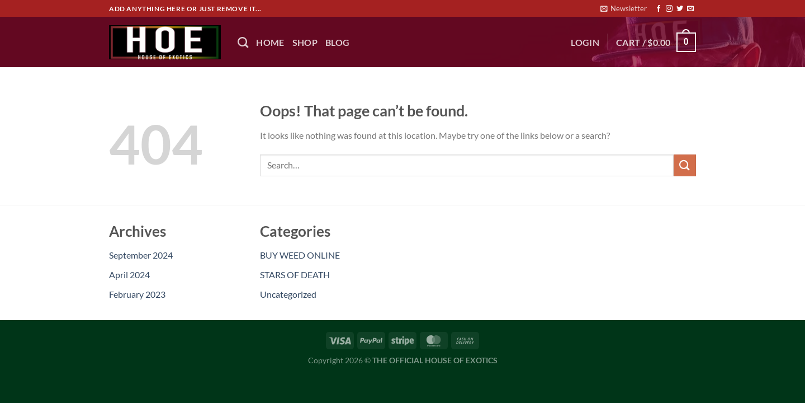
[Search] (243, 42)
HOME (270, 42)
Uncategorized (288, 294)
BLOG (337, 42)
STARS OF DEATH (295, 274)
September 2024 (141, 255)
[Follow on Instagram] (669, 9)
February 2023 (137, 294)
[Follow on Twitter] (679, 9)
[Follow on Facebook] (658, 9)
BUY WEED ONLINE (300, 255)
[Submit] (685, 165)
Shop (305, 42)
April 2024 (129, 274)
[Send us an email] (690, 9)
